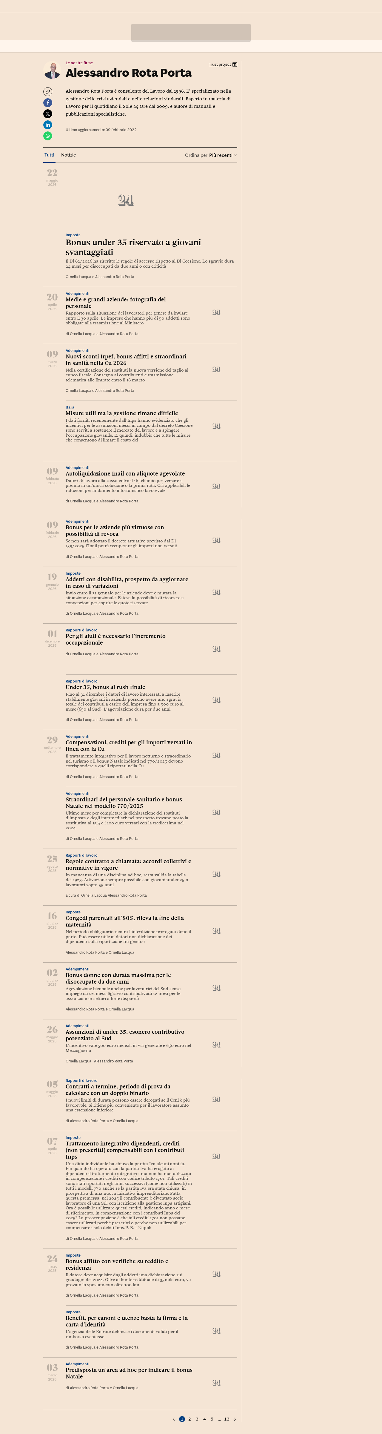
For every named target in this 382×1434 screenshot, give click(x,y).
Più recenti (222, 155)
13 (226, 1419)
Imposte (73, 235)
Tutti (49, 155)
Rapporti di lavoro (82, 630)
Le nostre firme (79, 63)
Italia (70, 407)
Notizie (68, 155)
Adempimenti (77, 293)
